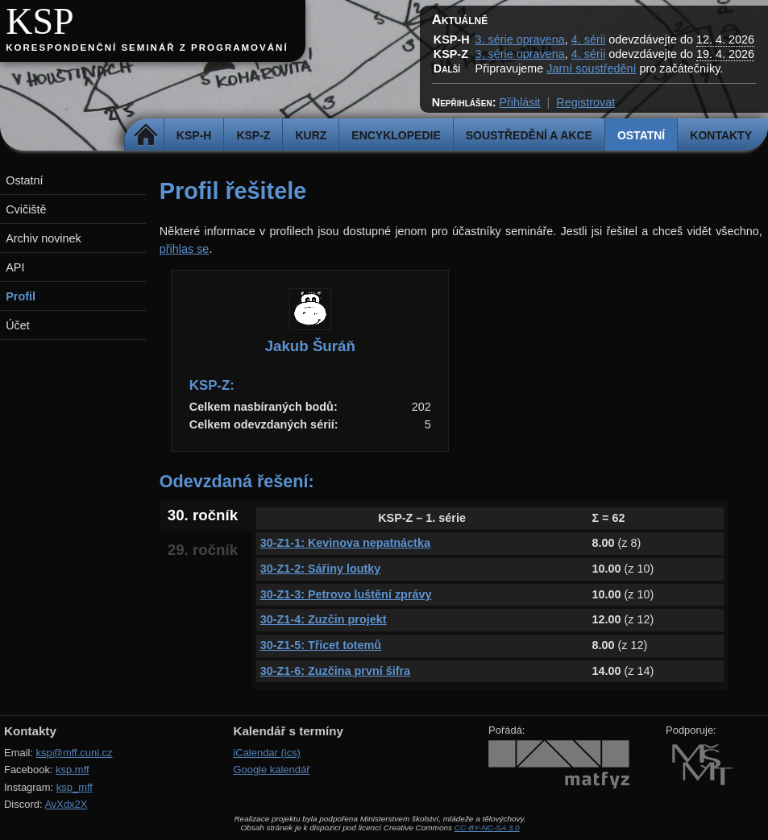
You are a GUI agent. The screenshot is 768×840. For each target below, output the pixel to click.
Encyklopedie (395, 135)
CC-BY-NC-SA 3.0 (487, 827)
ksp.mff (72, 769)
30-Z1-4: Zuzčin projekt (323, 619)
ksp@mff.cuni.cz (74, 753)
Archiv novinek (43, 238)
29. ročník (203, 549)
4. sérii (588, 39)
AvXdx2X (65, 804)
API (15, 267)
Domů (146, 135)
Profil (20, 296)
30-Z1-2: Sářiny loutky (320, 568)
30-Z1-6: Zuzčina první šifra (335, 670)
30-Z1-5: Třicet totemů (320, 645)
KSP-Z (253, 135)
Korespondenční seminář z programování (147, 47)
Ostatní (641, 135)
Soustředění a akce (529, 135)
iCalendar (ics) (267, 753)
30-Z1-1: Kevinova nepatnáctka (345, 542)
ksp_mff (74, 787)
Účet (18, 325)
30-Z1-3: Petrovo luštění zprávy (346, 594)
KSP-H (194, 135)
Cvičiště (26, 209)
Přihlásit (519, 102)
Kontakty (721, 135)
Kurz (310, 135)
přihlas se (185, 248)
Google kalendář (271, 769)
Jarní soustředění (591, 68)
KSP (40, 21)
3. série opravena (520, 39)
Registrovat (585, 102)
